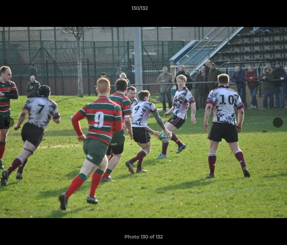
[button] (258, 10)
